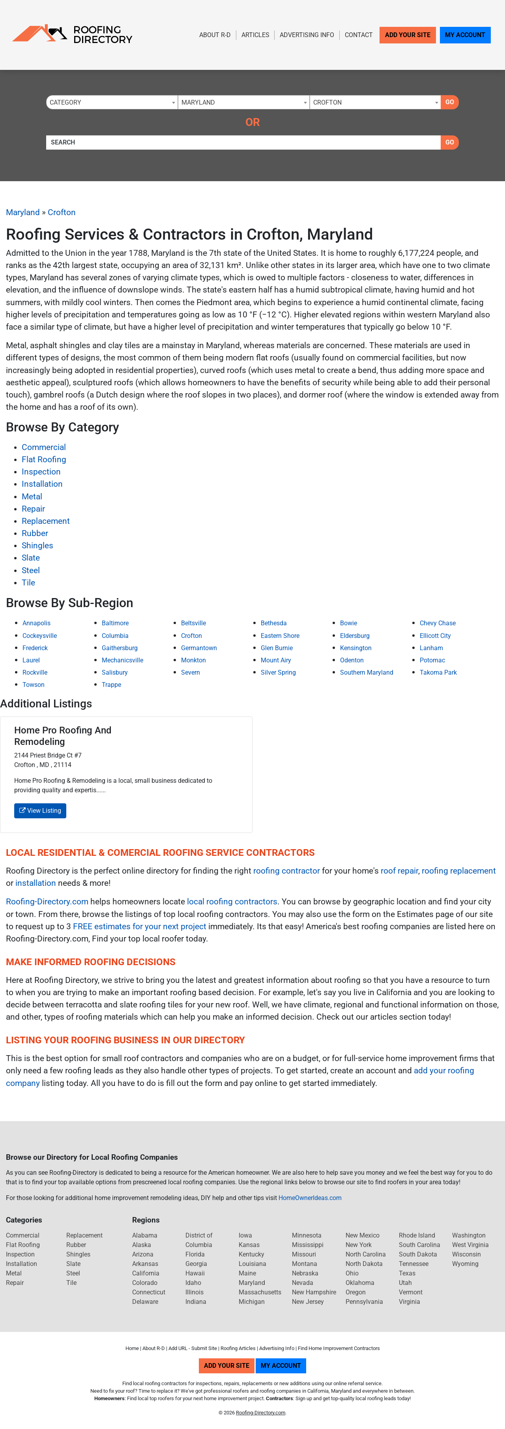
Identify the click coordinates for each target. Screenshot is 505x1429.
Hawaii (195, 1273)
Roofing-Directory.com (47, 901)
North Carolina (366, 1254)
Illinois (194, 1292)
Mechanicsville (122, 660)
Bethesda (274, 623)
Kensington (356, 648)
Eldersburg (355, 635)
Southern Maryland (366, 672)
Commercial (44, 447)
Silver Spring (278, 672)
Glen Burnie (277, 648)
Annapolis (36, 623)
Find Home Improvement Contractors (339, 1348)
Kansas (249, 1245)
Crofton (62, 212)
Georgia (196, 1264)
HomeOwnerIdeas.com (310, 1198)
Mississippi (308, 1245)
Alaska (141, 1245)
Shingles (37, 545)
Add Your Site (407, 35)
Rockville (34, 672)
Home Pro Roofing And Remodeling (63, 736)
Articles (255, 35)
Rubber (35, 533)
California (145, 1273)
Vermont (411, 1292)
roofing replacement (459, 871)
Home (132, 1348)
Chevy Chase (438, 623)
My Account (465, 35)
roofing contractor (286, 871)
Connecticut (148, 1292)
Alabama (144, 1235)
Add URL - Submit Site (192, 1348)
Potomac (432, 660)
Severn (190, 672)
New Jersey (308, 1301)
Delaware (145, 1301)
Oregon (356, 1292)
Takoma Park (438, 672)
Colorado (144, 1282)
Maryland (23, 212)
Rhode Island (417, 1235)
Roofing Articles (238, 1348)
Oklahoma (360, 1282)
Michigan (252, 1301)
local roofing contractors (232, 901)
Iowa (245, 1235)
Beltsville (193, 623)
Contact (359, 35)
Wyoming (465, 1264)
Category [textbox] (65, 102)
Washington (469, 1235)
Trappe (111, 684)
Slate (31, 558)
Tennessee (413, 1264)
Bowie (348, 623)
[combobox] (112, 102)
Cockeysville (39, 635)
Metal (32, 496)
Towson (33, 684)
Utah (405, 1282)
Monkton (193, 660)
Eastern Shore (280, 635)
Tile (28, 582)
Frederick (35, 648)
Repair (33, 509)
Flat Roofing (44, 459)
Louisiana (252, 1264)
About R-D (215, 35)
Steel (31, 570)
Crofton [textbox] (327, 102)
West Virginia (470, 1245)
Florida (195, 1254)
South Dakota (418, 1254)
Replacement (46, 521)
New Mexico (363, 1235)
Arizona (142, 1254)
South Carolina (419, 1245)
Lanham (431, 648)
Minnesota (307, 1235)
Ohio (352, 1273)
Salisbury (115, 672)
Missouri (304, 1254)
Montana (304, 1264)
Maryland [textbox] (198, 102)
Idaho (193, 1282)
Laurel (31, 660)
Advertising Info (307, 35)
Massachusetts (260, 1292)
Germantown (199, 648)
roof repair (399, 871)
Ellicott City (435, 635)
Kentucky (251, 1254)
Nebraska (305, 1273)
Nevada (302, 1282)
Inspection (41, 471)
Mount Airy (276, 660)
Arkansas (145, 1264)
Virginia (409, 1301)
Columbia (115, 635)
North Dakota (364, 1264)
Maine (247, 1273)
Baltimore (115, 623)
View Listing (40, 810)
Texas (407, 1273)
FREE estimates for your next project (139, 926)
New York (359, 1245)
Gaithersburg (120, 648)
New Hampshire (314, 1292)
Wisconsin (466, 1254)
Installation (42, 484)
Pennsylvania (364, 1301)
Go (449, 102)
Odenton (352, 660)
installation (35, 883)
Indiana (195, 1301)
